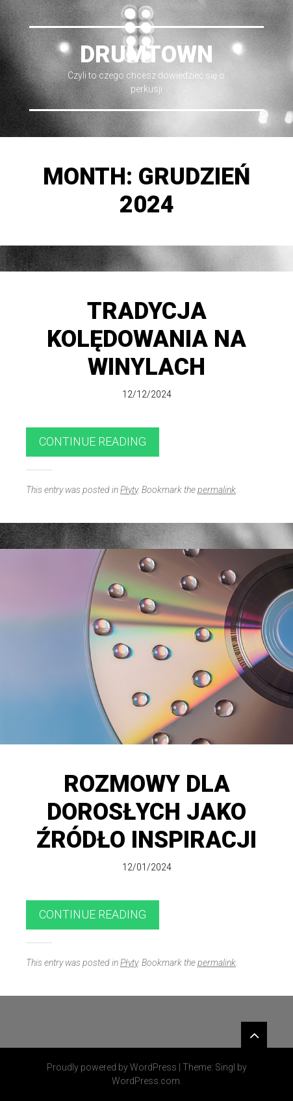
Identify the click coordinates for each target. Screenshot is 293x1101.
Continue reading (92, 441)
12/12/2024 (147, 394)
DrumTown (146, 54)
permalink (216, 490)
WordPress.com (146, 1081)
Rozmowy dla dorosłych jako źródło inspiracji (146, 812)
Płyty (129, 490)
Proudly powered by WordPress (112, 1067)
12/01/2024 (147, 867)
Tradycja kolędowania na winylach (146, 339)
